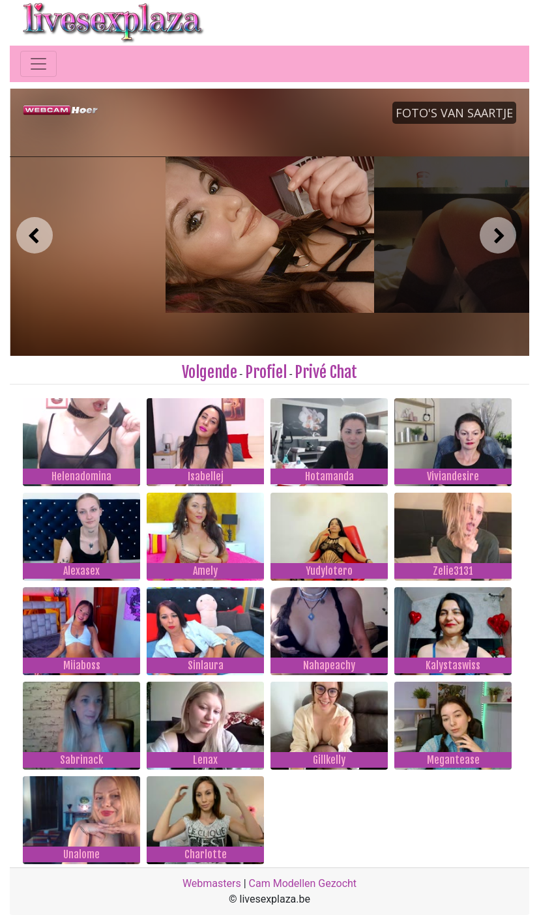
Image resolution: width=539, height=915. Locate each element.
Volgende (209, 372)
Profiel (266, 372)
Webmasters (211, 883)
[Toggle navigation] (38, 64)
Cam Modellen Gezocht (303, 883)
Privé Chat (326, 372)
